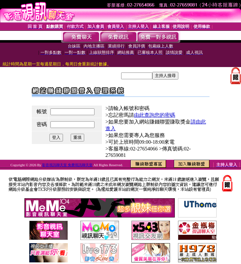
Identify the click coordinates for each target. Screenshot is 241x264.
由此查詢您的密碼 (154, 115)
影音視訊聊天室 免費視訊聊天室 (67, 165)
